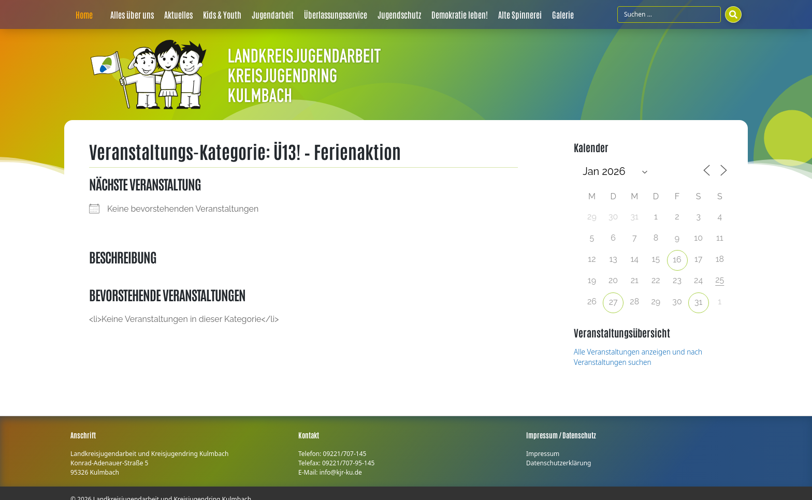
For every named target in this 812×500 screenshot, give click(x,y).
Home (84, 14)
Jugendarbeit (273, 14)
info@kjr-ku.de (341, 472)
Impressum (542, 453)
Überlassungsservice (335, 14)
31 (698, 302)
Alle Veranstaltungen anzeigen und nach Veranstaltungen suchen (638, 357)
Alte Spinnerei (520, 14)
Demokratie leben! (459, 14)
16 (677, 259)
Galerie (563, 14)
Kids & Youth (222, 14)
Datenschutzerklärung (558, 463)
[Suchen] (733, 14)
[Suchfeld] (669, 14)
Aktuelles (178, 14)
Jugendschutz (399, 14)
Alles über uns (132, 14)
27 (613, 302)
